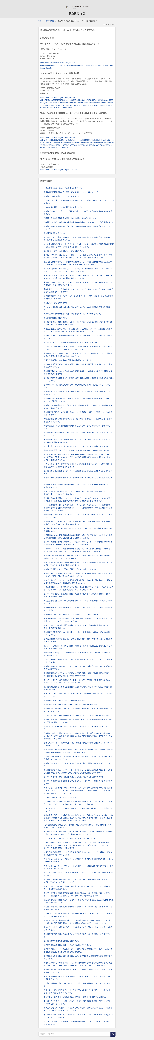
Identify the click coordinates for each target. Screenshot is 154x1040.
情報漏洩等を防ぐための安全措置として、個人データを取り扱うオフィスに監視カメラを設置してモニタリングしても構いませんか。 (78, 619)
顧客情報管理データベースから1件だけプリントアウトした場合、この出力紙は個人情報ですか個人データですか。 (78, 297)
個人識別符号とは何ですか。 (55, 233)
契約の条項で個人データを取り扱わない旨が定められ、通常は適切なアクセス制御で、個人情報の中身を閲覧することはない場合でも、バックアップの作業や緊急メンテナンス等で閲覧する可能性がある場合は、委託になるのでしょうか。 (79, 818)
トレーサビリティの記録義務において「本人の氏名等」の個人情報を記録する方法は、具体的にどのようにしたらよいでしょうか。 (78, 880)
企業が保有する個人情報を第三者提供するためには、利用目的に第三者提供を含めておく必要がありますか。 (78, 393)
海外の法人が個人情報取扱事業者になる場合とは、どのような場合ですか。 (73, 313)
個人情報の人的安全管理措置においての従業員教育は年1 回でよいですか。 (73, 614)
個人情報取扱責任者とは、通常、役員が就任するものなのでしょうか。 (71, 569)
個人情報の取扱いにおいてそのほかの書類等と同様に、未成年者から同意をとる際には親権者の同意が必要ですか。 (78, 372)
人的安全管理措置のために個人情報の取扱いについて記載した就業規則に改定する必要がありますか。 (78, 602)
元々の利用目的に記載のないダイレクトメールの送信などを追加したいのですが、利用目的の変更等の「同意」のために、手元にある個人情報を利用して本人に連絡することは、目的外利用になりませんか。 (78, 457)
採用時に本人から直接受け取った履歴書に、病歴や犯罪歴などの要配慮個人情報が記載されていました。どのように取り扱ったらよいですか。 (78, 348)
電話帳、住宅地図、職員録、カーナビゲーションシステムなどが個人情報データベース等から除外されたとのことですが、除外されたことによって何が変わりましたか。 (78, 256)
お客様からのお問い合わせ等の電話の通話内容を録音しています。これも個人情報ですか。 (79, 222)
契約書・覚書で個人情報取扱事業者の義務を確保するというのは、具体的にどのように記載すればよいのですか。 (78, 908)
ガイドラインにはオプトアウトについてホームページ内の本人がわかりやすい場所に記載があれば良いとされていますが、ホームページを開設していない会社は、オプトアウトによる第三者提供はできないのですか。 (78, 790)
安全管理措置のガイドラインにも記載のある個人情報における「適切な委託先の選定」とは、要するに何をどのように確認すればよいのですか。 (78, 674)
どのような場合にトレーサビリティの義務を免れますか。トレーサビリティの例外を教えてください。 (79, 874)
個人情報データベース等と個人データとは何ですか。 (64, 250)
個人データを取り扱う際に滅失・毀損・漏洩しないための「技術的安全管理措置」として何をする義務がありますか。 (78, 647)
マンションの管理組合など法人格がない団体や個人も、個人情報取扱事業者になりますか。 (77, 308)
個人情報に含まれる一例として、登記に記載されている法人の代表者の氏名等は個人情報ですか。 (78, 212)
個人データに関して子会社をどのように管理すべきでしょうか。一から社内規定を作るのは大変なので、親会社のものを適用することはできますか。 (78, 543)
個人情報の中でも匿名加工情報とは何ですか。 (62, 941)
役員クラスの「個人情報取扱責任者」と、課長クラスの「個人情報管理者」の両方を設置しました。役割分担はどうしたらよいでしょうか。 (78, 574)
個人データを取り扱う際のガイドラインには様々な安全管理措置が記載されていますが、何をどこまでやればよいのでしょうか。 (78, 492)
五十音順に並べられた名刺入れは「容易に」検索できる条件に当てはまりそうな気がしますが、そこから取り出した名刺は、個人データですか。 (78, 276)
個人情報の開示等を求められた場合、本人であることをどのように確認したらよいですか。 (77, 935)
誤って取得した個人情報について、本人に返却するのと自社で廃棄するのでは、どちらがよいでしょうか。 (79, 695)
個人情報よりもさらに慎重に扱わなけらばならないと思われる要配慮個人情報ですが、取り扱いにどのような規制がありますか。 (78, 323)
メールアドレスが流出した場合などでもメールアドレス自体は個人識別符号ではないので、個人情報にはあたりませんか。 (77, 238)
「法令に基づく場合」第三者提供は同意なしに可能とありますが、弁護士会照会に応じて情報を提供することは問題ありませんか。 (78, 465)
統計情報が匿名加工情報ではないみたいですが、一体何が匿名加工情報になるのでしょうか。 (78, 984)
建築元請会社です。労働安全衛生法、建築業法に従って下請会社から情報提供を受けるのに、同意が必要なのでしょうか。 (78, 721)
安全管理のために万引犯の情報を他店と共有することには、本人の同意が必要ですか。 (77, 715)
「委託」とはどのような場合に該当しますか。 (62, 797)
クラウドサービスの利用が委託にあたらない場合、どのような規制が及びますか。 (75, 997)
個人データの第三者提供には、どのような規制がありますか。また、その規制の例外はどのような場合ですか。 (78, 710)
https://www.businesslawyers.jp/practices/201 (58, 169)
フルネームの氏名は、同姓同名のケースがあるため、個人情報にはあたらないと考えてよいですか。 (79, 201)
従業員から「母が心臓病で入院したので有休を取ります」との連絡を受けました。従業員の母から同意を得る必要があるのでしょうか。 (78, 354)
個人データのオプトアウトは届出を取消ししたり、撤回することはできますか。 (74, 777)
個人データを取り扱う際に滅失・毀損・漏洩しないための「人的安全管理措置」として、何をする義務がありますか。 (78, 595)
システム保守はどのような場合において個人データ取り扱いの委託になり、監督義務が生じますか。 (78, 809)
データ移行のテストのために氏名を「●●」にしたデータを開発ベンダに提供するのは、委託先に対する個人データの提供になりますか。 (78, 681)
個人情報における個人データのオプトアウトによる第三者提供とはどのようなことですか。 (77, 764)
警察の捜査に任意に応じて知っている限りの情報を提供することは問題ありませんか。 (77, 450)
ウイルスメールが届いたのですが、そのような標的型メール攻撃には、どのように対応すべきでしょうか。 (78, 660)
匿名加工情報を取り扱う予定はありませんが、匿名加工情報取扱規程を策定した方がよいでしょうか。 (78, 957)
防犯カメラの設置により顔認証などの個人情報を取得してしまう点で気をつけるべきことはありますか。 (78, 1022)
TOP (39, 21)
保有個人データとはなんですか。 (56, 302)
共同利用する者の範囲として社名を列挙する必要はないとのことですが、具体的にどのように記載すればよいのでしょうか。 (78, 853)
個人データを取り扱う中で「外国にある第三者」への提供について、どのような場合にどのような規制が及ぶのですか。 (78, 887)
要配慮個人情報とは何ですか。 (56, 317)
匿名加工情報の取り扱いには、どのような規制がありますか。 (68, 945)
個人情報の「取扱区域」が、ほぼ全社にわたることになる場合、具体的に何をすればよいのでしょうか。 (78, 633)
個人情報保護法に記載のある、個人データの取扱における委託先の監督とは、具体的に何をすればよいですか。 (78, 667)
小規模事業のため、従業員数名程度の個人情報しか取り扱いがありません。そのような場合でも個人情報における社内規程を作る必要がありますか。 (78, 536)
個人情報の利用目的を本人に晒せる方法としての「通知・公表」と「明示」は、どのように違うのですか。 (78, 413)
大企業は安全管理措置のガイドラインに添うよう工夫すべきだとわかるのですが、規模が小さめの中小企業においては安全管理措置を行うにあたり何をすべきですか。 (78, 499)
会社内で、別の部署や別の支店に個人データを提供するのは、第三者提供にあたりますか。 (77, 727)
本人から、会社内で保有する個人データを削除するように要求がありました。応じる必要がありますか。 (78, 928)
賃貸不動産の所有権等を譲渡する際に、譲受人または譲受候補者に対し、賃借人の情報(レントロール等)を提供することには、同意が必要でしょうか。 (78, 751)
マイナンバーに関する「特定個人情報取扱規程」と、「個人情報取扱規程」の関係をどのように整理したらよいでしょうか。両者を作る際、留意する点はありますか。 (78, 550)
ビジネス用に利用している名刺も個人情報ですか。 (63, 207)
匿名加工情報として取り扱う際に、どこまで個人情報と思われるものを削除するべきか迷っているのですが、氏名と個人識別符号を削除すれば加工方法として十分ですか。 (78, 964)
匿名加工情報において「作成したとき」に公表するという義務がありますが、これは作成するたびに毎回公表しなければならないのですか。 (78, 950)
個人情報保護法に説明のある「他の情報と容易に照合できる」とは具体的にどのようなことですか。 (78, 227)
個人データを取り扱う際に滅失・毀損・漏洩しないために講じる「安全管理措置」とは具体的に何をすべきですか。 (78, 485)
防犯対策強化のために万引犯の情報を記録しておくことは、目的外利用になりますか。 (77, 446)
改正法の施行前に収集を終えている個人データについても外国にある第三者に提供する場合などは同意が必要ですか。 (79, 901)
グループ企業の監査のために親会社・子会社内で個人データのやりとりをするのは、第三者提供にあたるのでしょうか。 (78, 757)
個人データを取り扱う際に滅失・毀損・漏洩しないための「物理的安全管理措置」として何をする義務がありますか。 (78, 626)
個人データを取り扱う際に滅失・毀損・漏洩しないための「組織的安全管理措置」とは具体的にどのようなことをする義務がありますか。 (78, 563)
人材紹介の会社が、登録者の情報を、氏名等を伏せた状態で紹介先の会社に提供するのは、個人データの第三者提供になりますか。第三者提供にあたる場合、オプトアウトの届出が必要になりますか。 (78, 736)
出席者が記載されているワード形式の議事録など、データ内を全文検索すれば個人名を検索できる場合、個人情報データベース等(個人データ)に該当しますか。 (78, 263)
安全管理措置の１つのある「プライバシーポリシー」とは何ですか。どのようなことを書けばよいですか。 (78, 516)
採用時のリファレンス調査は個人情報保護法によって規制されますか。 (71, 342)
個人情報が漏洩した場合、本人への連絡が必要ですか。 (65, 700)
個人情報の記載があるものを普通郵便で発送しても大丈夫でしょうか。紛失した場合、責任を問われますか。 (78, 688)
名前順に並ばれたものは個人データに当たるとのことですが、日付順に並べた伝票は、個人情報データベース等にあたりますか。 (78, 283)
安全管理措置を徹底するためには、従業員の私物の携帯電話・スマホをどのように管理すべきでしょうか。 (78, 640)
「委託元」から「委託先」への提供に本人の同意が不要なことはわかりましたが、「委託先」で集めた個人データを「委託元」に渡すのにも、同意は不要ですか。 (78, 802)
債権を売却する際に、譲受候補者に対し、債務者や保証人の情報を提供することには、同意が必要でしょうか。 (78, 744)
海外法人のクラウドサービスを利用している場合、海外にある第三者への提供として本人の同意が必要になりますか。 (78, 1002)
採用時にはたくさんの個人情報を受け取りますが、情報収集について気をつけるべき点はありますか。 (78, 337)
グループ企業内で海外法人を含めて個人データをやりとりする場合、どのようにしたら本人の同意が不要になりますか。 (78, 915)
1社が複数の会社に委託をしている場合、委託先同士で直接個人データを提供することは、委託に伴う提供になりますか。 (78, 826)
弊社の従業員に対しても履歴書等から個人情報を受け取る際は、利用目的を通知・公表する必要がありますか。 (78, 420)
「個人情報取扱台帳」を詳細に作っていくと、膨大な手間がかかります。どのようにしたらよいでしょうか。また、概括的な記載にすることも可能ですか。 (78, 588)
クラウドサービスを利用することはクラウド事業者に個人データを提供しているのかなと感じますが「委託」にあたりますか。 (78, 991)
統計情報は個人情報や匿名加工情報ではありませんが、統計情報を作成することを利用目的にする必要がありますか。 (78, 399)
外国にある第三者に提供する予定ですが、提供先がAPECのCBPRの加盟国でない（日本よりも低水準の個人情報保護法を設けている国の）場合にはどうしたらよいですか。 (78, 921)
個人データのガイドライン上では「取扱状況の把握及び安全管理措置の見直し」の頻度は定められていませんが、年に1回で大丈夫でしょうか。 (78, 581)
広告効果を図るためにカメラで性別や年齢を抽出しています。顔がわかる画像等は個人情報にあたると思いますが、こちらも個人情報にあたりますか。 (79, 245)
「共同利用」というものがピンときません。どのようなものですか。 (70, 838)
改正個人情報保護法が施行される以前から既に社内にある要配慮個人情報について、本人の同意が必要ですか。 (78, 365)
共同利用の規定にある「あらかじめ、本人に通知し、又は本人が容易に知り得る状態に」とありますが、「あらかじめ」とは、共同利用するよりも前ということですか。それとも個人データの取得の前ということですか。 (78, 845)
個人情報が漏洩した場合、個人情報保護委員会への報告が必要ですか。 (71, 704)
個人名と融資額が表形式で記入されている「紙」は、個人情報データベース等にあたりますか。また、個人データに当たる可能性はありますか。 (78, 270)
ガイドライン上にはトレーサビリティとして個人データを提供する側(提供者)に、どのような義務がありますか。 (78, 860)
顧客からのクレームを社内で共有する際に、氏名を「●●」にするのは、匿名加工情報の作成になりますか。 (78, 977)
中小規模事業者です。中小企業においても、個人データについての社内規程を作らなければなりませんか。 (79, 529)
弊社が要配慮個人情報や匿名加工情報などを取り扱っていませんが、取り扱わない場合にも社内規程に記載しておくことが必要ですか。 (78, 557)
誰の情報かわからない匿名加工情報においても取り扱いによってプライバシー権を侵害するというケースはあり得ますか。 (79, 1016)
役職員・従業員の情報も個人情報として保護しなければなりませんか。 (71, 218)
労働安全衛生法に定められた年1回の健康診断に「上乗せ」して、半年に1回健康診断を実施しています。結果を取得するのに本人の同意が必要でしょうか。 (78, 330)
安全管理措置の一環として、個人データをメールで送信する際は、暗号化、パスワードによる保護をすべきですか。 (78, 654)
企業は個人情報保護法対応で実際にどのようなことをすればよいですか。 (72, 192)
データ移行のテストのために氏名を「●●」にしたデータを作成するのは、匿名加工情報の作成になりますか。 (78, 971)
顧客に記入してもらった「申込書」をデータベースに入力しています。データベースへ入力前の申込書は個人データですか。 (78, 290)
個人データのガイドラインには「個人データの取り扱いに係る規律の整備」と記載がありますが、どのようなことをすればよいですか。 (78, 522)
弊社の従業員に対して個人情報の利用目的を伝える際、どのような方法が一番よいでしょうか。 (78, 427)
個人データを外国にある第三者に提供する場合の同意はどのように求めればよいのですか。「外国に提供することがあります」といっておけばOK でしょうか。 (77, 894)
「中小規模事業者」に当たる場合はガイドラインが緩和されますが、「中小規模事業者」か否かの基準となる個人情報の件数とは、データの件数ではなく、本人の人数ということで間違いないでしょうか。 (78, 508)
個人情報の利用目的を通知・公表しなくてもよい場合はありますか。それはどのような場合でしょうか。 (78, 434)
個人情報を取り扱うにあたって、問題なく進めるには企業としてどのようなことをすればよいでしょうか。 (79, 379)
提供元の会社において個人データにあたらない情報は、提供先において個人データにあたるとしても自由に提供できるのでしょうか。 (78, 1009)
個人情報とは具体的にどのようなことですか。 (62, 196)
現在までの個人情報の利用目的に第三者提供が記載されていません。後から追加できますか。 (78, 479)
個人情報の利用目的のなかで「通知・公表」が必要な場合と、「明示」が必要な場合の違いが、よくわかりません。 (78, 406)
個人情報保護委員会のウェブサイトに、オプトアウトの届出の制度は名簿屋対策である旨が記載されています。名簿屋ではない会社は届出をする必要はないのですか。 (78, 771)
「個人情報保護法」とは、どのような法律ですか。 (63, 188)
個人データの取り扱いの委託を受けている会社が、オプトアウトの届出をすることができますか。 (78, 782)
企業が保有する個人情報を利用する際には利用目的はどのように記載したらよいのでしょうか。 (78, 386)
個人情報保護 (49, 21)
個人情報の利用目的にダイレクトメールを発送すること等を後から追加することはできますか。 (78, 472)
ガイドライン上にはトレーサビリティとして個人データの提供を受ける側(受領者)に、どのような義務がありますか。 (78, 867)
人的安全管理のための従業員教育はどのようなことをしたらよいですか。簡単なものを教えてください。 (78, 609)
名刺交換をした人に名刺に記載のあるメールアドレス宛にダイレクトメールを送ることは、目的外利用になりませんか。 (77, 440)
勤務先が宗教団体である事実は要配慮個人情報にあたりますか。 (68, 360)
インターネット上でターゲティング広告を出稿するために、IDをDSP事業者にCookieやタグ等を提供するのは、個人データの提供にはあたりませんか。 (78, 833)
